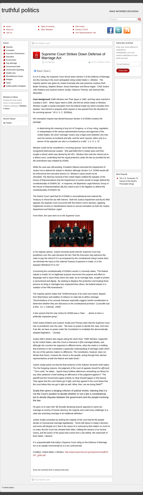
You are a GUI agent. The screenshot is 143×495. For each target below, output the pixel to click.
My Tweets (7, 123)
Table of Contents (47, 27)
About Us (9, 30)
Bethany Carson (104, 62)
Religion (9, 79)
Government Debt (13, 67)
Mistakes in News (10, 97)
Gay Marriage (50, 62)
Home (8, 27)
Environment (11, 60)
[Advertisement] (128, 123)
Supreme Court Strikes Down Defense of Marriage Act (73, 56)
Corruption (10, 50)
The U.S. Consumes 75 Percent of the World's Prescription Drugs (128, 181)
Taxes (8, 83)
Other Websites (47, 30)
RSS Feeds (79, 27)
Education (10, 57)
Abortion (9, 47)
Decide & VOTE (81, 30)
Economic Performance (15, 54)
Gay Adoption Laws (41, 43)
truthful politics (20, 10)
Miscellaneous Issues (14, 76)
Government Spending (15, 70)
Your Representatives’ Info (85, 33)
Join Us (9, 33)
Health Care (11, 73)
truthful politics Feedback (16, 86)
